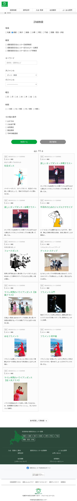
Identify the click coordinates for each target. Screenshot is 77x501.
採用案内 (56, 458)
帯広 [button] (51, 436)
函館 (15, 32)
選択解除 (53, 142)
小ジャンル (9, 80)
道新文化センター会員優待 (38, 450)
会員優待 (53, 10)
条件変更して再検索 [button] (38, 421)
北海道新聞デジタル (15, 482)
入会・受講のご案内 (14, 450)
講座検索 (13, 10)
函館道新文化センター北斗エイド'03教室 (22, 51)
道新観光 (63, 482)
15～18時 (28, 109)
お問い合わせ (56, 453)
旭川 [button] (35, 436)
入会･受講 (39, 10)
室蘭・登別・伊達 (57, 32)
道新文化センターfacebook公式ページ (38, 468)
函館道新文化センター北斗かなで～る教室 (22, 48)
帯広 (40, 32)
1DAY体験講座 (12, 133)
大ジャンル (9, 70)
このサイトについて (20, 461)
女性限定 (10, 127)
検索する (24, 142)
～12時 (9, 109)
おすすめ (10, 121)
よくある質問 (67, 10)
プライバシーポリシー (57, 461)
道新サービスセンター (41, 482)
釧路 (27, 32)
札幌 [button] (24, 436)
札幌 (8, 32)
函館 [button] (29, 436)
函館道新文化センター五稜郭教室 (19, 45)
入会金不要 (11, 124)
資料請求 (26, 10)
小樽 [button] (46, 436)
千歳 (46, 32)
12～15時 (18, 109)
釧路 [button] (40, 436)
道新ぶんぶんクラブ (28, 482)
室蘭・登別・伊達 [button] (28, 439)
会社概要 (20, 458)
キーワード (9, 58)
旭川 (21, 32)
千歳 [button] (57, 436)
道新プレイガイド (54, 482)
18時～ (37, 109)
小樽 (33, 32)
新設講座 (10, 130)
